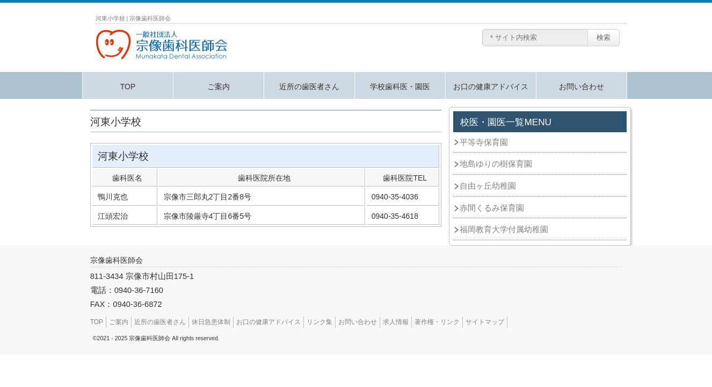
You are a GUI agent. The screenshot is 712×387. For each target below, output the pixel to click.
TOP (128, 86)
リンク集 (319, 322)
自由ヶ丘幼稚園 (488, 186)
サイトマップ (485, 322)
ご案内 (218, 86)
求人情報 (396, 322)
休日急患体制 (211, 322)
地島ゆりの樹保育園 (496, 164)
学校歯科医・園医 (400, 86)
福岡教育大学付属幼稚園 (504, 229)
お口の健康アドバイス (490, 86)
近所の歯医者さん (309, 86)
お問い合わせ (581, 86)
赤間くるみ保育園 (492, 208)
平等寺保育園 (484, 142)
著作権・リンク (437, 322)
